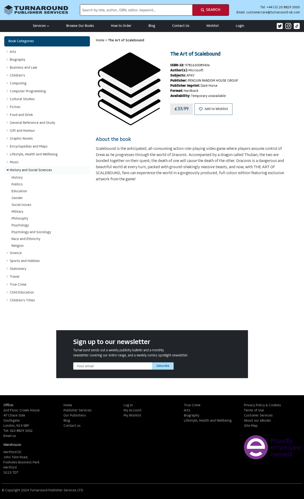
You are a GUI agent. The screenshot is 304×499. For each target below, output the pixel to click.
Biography (191, 415)
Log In (128, 405)
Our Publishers (74, 415)
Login (240, 26)
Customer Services (258, 415)
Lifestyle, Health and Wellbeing (208, 420)
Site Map (251, 426)
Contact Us (180, 26)
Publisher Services (77, 410)
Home (100, 40)
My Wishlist (132, 415)
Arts (187, 410)
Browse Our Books (80, 26)
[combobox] (136, 10)
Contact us (72, 426)
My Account (132, 410)
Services (41, 26)
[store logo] (36, 10)
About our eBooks (257, 420)
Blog (151, 26)
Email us (9, 436)
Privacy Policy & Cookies (262, 405)
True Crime (192, 405)
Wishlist (212, 26)
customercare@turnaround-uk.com (273, 12)
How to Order (121, 26)
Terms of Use (254, 410)
